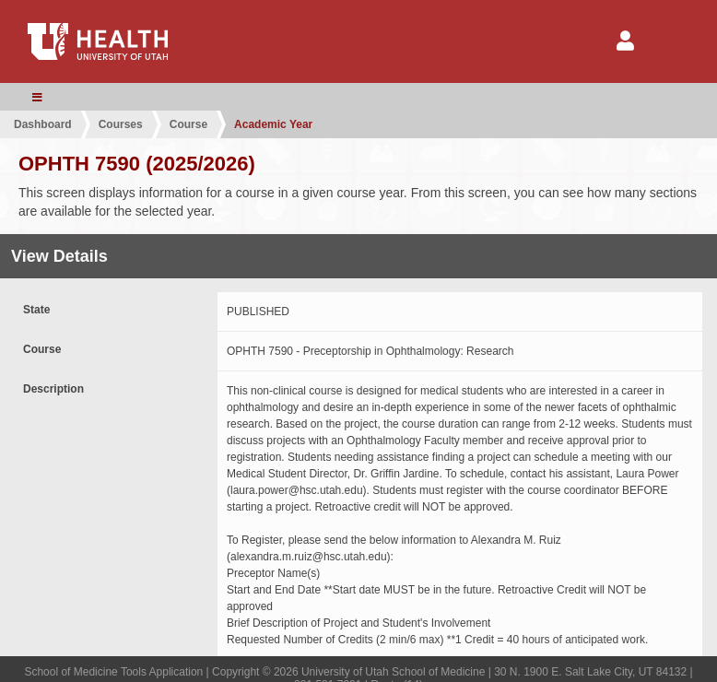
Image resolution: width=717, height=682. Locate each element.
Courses (121, 124)
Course (188, 124)
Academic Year (273, 124)
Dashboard (43, 124)
